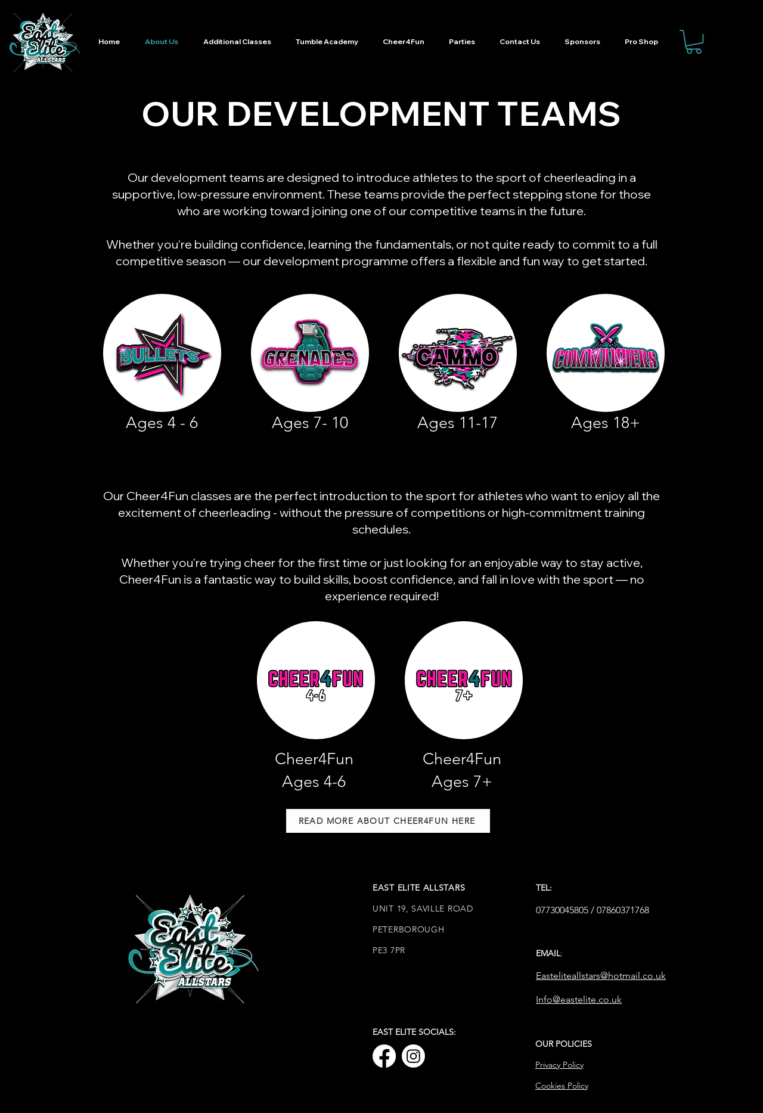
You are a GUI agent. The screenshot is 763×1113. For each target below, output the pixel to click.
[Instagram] (413, 1056)
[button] (694, 42)
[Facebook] (384, 1056)
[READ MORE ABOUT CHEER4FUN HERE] (388, 821)
